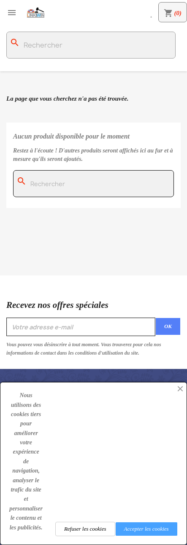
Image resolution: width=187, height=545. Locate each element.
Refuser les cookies (85, 529)
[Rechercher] (91, 45)
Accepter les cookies (146, 529)
